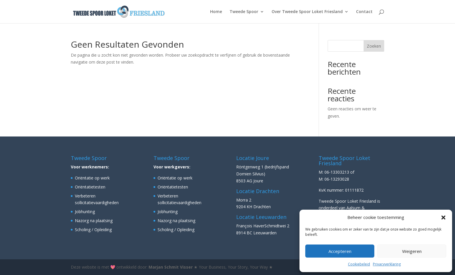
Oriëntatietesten (90, 187)
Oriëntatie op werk (92, 178)
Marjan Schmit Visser (171, 267)
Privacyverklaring (387, 264)
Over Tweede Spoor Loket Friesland (307, 12)
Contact (364, 12)
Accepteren (339, 251)
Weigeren (412, 251)
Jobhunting (85, 211)
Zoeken (374, 46)
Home (216, 12)
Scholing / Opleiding (93, 229)
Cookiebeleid (359, 264)
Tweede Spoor (244, 12)
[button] (443, 217)
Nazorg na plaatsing (94, 220)
